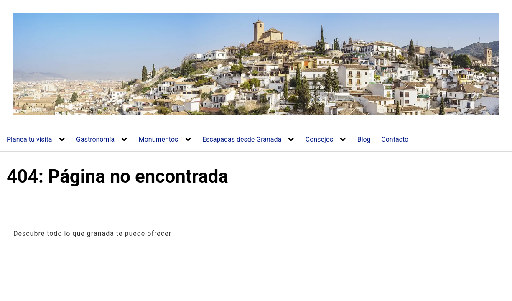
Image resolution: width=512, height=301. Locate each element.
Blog (364, 139)
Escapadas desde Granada (241, 139)
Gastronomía (95, 139)
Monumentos (158, 139)
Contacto (394, 139)
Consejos (319, 139)
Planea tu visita (29, 139)
